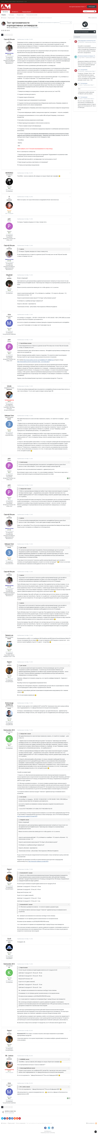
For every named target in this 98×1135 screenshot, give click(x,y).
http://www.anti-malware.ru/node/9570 (27, 816)
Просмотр (5, 11)
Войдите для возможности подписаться (49, 22)
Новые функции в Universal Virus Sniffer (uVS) (87, 40)
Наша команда (12, 1)
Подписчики (64, 22)
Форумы (3, 14)
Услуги (2, 1)
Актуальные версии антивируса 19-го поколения (87, 56)
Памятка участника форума (81, 31)
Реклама (7, 1)
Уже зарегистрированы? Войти (77, 6)
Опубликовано (25, 39)
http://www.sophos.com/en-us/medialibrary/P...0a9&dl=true (39, 360)
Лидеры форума (26, 11)
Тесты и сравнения (33, 27)
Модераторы (20, 14)
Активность (15, 11)
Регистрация (92, 6)
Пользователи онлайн (31, 14)
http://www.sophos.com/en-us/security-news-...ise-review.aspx (33, 361)
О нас (25, 1)
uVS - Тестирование (82, 69)
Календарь (11, 14)
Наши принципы (20, 1)
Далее (8, 34)
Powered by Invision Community (48, 1132)
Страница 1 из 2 (18, 34)
